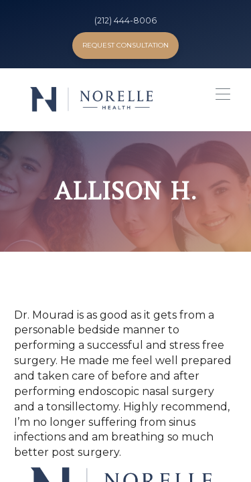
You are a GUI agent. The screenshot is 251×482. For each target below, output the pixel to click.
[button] (219, 98)
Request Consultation (125, 45)
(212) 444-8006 (125, 20)
